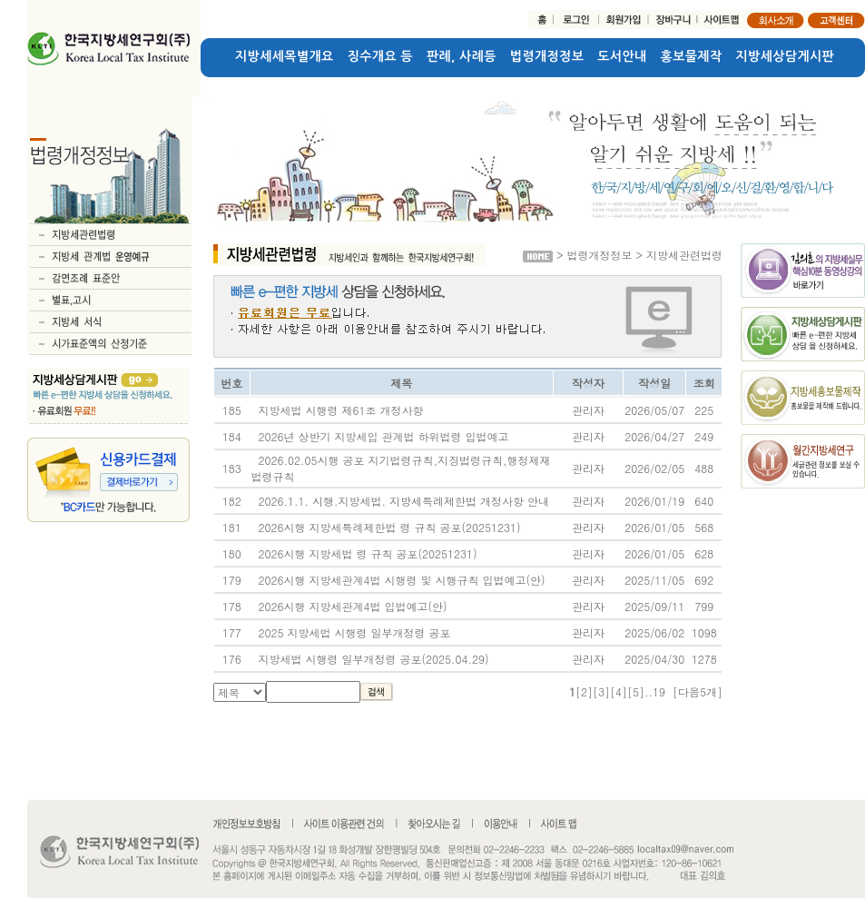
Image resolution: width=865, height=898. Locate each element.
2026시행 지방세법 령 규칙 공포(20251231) (368, 553)
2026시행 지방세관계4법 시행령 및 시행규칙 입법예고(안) (402, 579)
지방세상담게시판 (785, 56)
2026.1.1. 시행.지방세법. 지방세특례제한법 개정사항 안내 (404, 500)
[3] (601, 691)
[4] (618, 691)
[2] (584, 691)
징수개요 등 (380, 56)
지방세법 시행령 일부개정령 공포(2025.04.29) (374, 658)
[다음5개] (697, 691)
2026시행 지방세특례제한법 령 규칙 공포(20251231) (390, 527)
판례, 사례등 (461, 56)
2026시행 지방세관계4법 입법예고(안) (353, 606)
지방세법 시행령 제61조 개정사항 (341, 410)
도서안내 (621, 56)
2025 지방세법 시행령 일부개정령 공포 (355, 632)
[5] (635, 691)
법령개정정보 (547, 56)
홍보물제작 (691, 56)
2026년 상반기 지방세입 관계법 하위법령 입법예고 (384, 436)
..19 (654, 691)
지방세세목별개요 (284, 56)
